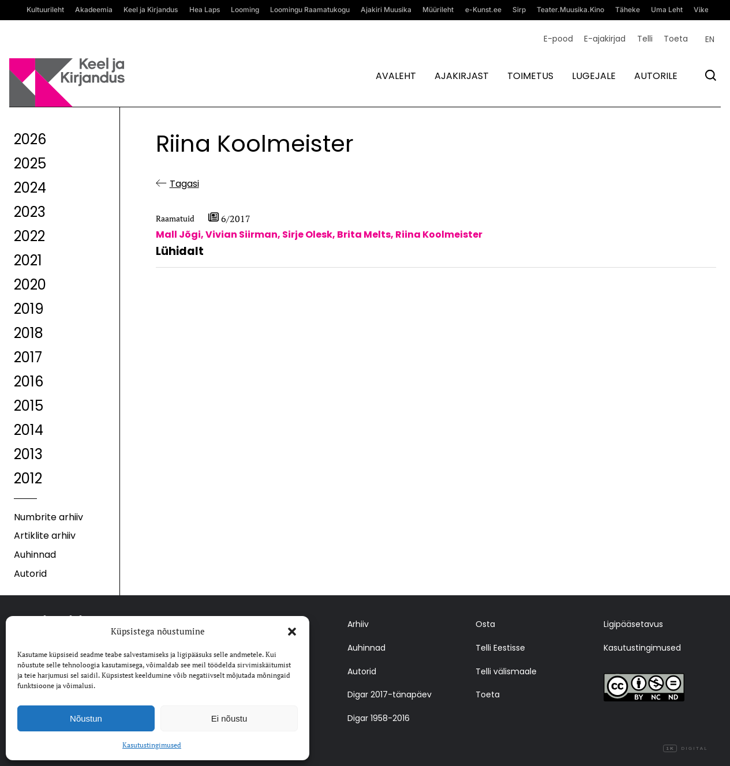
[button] (292, 631)
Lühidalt (180, 251)
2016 (28, 381)
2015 (28, 405)
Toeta (676, 38)
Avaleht (396, 75)
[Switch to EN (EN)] (709, 39)
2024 (30, 187)
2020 (30, 284)
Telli (645, 38)
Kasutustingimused (151, 745)
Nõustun (86, 718)
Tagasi (184, 183)
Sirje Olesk (307, 234)
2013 (28, 454)
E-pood (558, 38)
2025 (30, 163)
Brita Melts (364, 234)
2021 (28, 260)
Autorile (655, 75)
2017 (28, 357)
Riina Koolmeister (438, 234)
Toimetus (530, 75)
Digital (685, 748)
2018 (28, 333)
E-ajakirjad (605, 38)
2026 (30, 139)
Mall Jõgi (178, 234)
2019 (29, 308)
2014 (28, 430)
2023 (30, 211)
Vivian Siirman (241, 234)
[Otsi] (711, 75)
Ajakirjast (462, 75)
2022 (29, 236)
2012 (28, 478)
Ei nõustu (229, 718)
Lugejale (594, 75)
